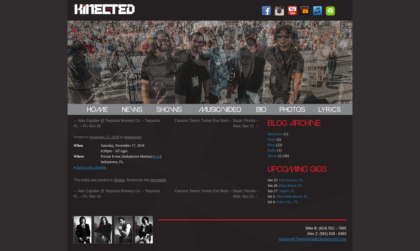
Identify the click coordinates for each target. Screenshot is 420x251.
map (157, 156)
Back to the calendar (91, 167)
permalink (158, 180)
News (272, 139)
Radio (272, 150)
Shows (119, 180)
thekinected (132, 137)
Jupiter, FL (287, 191)
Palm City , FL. (287, 202)
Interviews (275, 134)
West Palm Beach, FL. (292, 196)
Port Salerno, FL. (291, 180)
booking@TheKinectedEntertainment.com (312, 239)
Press (271, 145)
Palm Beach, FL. (291, 185)
